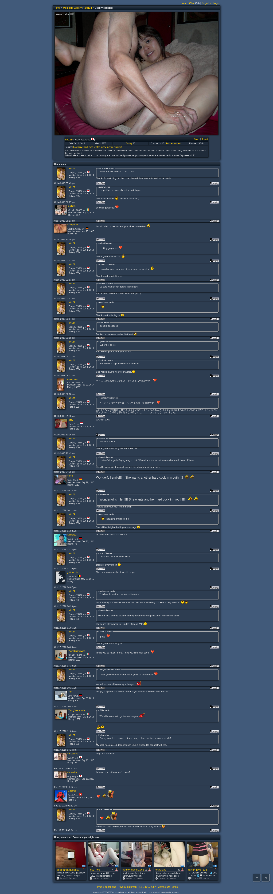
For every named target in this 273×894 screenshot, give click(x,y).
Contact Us (164, 886)
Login (216, 3)
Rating (129, 143)
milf (120, 147)
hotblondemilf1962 (133, 869)
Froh (70, 692)
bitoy (71, 420)
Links (175, 886)
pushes (110, 147)
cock (86, 147)
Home (184, 3)
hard (75, 147)
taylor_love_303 (197, 869)
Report (204, 139)
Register (206, 3)
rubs (91, 147)
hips (116, 147)
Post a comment (173, 143)
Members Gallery (72, 7)
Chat (191, 3)
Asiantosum (72, 379)
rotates (97, 147)
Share (197, 139)
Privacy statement (127, 886)
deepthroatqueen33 (68, 869)
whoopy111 (72, 224)
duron (70, 476)
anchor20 (71, 535)
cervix (80, 147)
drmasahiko (72, 754)
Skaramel (72, 791)
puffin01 (72, 206)
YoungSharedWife (76, 651)
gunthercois (72, 572)
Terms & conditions (105, 886)
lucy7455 (95, 869)
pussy (103, 147)
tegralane (160, 869)
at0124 (88, 7)
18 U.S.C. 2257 (147, 886)
